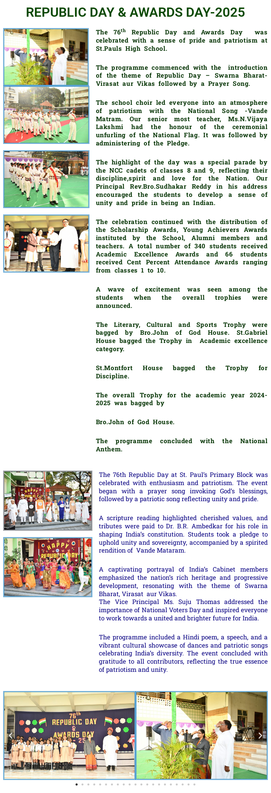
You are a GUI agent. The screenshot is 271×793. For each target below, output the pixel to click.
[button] (11, 735)
